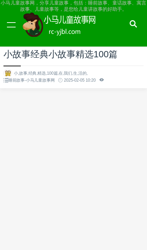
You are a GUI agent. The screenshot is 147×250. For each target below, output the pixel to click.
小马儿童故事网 (66, 31)
